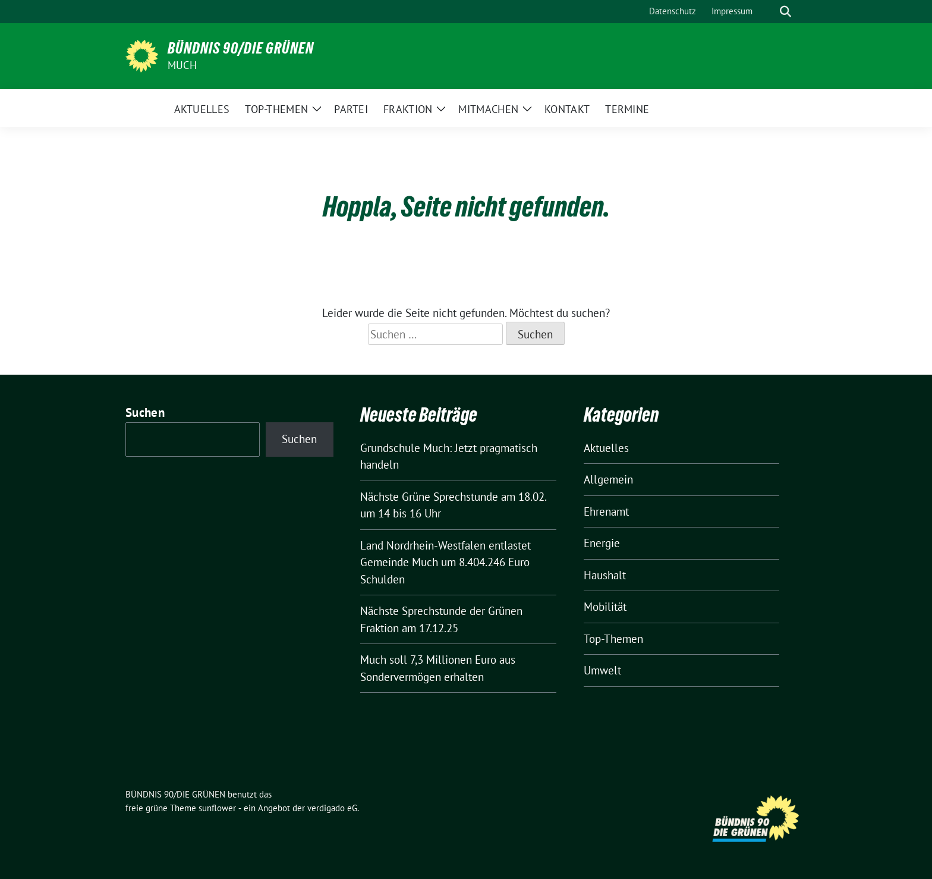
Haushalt (605, 575)
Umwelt (602, 670)
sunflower (217, 808)
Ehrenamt (606, 511)
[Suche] (768, 11)
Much (182, 65)
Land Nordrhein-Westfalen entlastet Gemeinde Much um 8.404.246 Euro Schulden (445, 562)
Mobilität (605, 606)
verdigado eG (332, 808)
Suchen (145, 412)
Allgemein (608, 479)
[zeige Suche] (785, 11)
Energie (602, 543)
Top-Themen (613, 639)
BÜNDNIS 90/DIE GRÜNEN (241, 48)
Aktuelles (606, 448)
